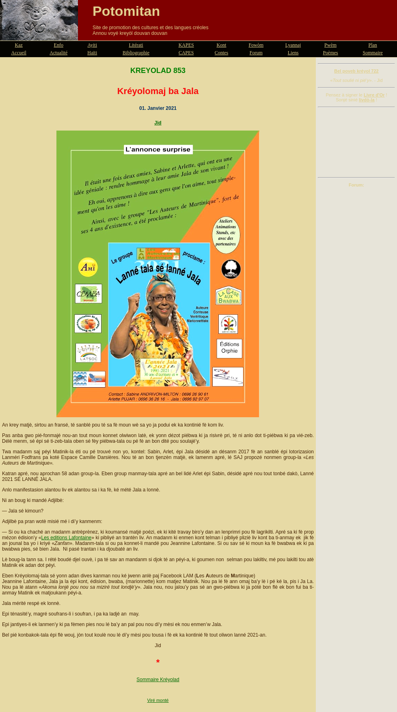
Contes (221, 53)
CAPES (186, 53)
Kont (221, 45)
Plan (373, 45)
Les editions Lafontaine (66, 537)
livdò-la (367, 99)
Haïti (92, 53)
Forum (256, 53)
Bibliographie (136, 53)
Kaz (19, 45)
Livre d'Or (374, 94)
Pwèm (330, 45)
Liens (293, 53)
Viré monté (158, 700)
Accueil (18, 53)
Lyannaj (293, 45)
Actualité (58, 53)
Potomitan (126, 11)
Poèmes (330, 53)
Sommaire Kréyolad (157, 679)
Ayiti (92, 45)
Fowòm (255, 45)
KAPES (186, 45)
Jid (157, 123)
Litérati (136, 45)
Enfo (58, 45)
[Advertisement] (356, 142)
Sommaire (373, 53)
